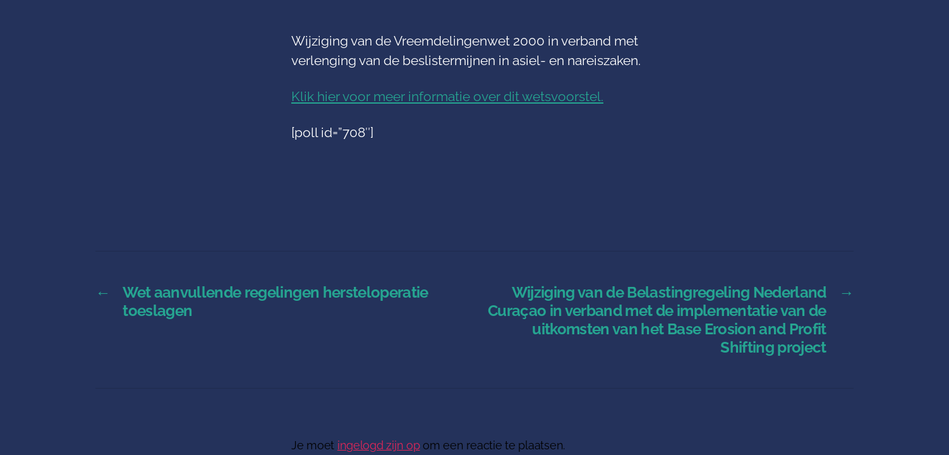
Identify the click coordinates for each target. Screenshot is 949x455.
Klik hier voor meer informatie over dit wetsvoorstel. (447, 96)
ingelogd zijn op (378, 445)
